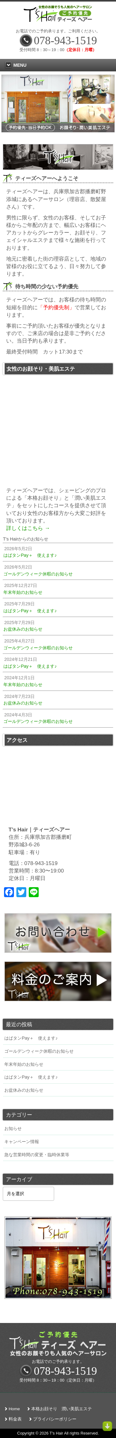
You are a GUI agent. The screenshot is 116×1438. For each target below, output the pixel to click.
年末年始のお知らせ (23, 1064)
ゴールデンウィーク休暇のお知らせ (39, 1051)
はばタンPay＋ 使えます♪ (31, 1038)
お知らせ (13, 1128)
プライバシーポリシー (54, 1419)
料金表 (15, 1419)
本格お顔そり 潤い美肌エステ (61, 1409)
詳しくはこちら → (28, 528)
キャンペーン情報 (21, 1141)
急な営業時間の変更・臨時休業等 (36, 1154)
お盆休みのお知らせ (23, 1090)
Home (14, 1409)
